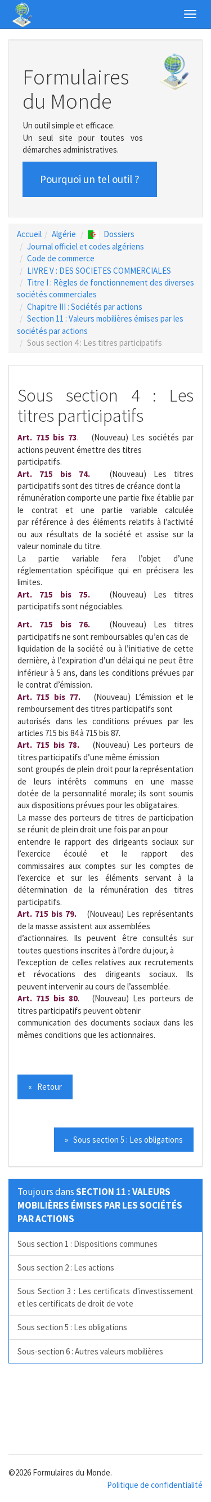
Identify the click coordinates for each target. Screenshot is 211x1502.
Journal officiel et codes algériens (85, 246)
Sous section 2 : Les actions (65, 1267)
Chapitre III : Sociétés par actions (84, 306)
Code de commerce (61, 258)
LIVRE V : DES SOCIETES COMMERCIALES (99, 270)
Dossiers (111, 234)
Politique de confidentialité (155, 1484)
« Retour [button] (45, 1086)
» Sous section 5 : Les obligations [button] (124, 1139)
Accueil (29, 234)
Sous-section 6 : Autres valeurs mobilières (90, 1351)
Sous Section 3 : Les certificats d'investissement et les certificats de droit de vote (105, 1297)
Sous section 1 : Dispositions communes (87, 1243)
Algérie (64, 234)
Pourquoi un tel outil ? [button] (90, 179)
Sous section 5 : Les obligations (72, 1327)
